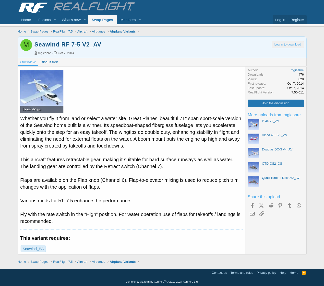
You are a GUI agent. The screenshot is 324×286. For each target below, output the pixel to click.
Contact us (219, 273)
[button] (54, 19)
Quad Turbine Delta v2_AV (281, 178)
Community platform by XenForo (162, 281)
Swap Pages (102, 20)
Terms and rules (241, 273)
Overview (28, 62)
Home (26, 20)
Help (283, 273)
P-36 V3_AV (270, 121)
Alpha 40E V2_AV (274, 135)
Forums (44, 20)
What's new (71, 20)
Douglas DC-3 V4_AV (277, 149)
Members (128, 20)
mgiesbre (44, 53)
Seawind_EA (33, 249)
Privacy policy (266, 273)
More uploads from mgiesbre (274, 115)
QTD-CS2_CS (272, 163)
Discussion (49, 62)
